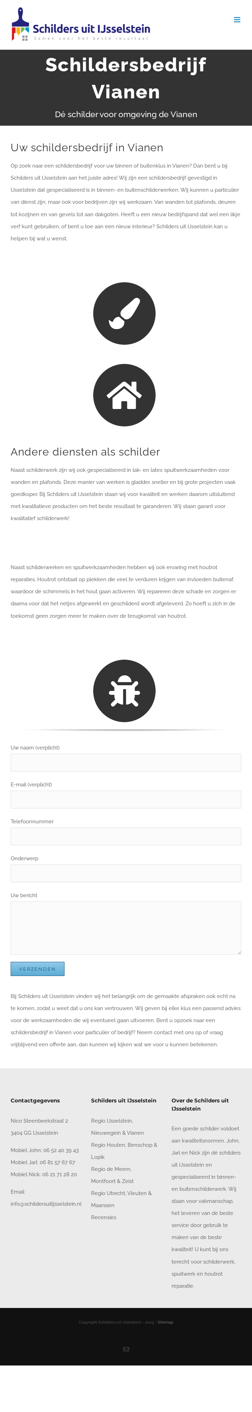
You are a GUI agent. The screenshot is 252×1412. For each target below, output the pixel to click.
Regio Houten (108, 1145)
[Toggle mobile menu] (237, 19)
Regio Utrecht (108, 1193)
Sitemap (165, 1322)
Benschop (140, 1145)
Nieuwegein (106, 1133)
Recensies (103, 1217)
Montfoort (103, 1181)
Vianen (135, 1133)
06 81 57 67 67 (57, 1162)
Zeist (128, 1181)
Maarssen (102, 1205)
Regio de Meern (110, 1169)
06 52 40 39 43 (60, 1150)
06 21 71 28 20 (59, 1174)
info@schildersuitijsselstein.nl (46, 1204)
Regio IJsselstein (111, 1121)
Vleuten (137, 1193)
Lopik (98, 1157)
